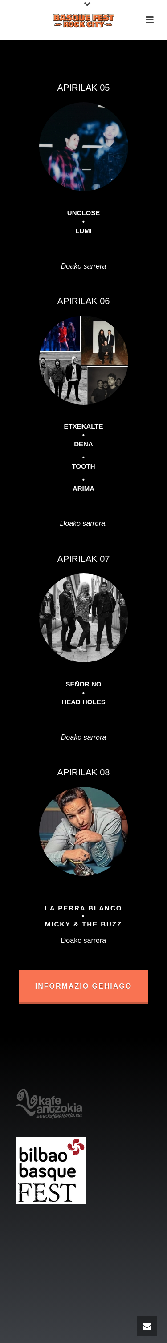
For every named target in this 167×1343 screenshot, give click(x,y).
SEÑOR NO (83, 684)
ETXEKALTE (83, 426)
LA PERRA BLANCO (83, 908)
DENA (83, 444)
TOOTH (83, 466)
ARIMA (83, 488)
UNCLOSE (83, 212)
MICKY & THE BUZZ (83, 924)
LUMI (83, 230)
